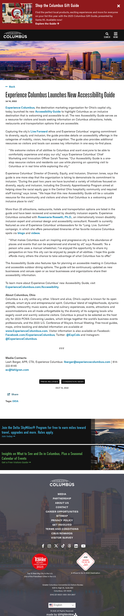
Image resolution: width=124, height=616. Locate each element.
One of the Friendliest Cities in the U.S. (40, 576)
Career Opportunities (62, 511)
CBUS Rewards (62, 533)
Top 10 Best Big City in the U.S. (40, 573)
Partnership (62, 498)
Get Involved (62, 524)
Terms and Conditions (62, 529)
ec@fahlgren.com (17, 370)
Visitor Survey (62, 537)
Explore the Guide (47, 23)
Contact (62, 507)
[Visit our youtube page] (83, 546)
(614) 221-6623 (56, 594)
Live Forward (39, 131)
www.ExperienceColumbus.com (27, 331)
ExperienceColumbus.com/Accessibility (32, 287)
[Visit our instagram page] (49, 546)
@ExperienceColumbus (21, 339)
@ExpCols (73, 335)
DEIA (15, 401)
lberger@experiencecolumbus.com (87, 362)
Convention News (73, 381)
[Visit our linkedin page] (76, 546)
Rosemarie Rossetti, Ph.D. (55, 217)
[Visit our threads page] (69, 546)
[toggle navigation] (111, 35)
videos (35, 233)
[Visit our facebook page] (43, 546)
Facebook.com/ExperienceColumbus (30, 335)
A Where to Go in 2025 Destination (85, 572)
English (55, 605)
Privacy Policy (62, 520)
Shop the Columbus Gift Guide (57, 5)
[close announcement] (118, 6)
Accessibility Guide (48, 111)
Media (62, 494)
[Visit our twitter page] (56, 546)
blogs (21, 233)
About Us (62, 503)
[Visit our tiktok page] (63, 546)
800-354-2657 (69, 594)
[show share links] (13, 394)
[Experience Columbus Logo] (13, 35)
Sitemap (62, 516)
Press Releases (49, 381)
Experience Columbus (20, 107)
